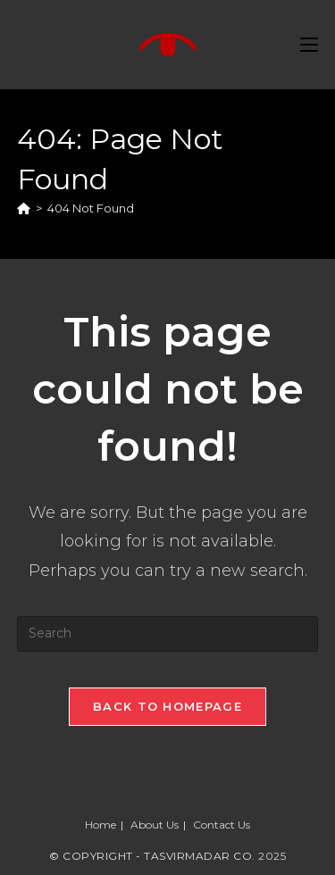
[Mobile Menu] (309, 45)
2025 (272, 855)
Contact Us (221, 824)
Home (100, 824)
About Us (154, 824)
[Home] (23, 208)
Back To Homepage (167, 706)
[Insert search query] (168, 634)
